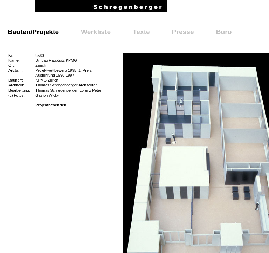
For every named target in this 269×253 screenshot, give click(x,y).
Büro (224, 31)
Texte (141, 31)
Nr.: (11, 55)
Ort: (11, 65)
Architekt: (16, 85)
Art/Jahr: (15, 70)
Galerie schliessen (150, 60)
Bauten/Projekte (33, 31)
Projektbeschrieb (50, 105)
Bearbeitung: (19, 90)
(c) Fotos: (16, 95)
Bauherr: (15, 80)
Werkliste (96, 31)
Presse (183, 31)
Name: (14, 60)
